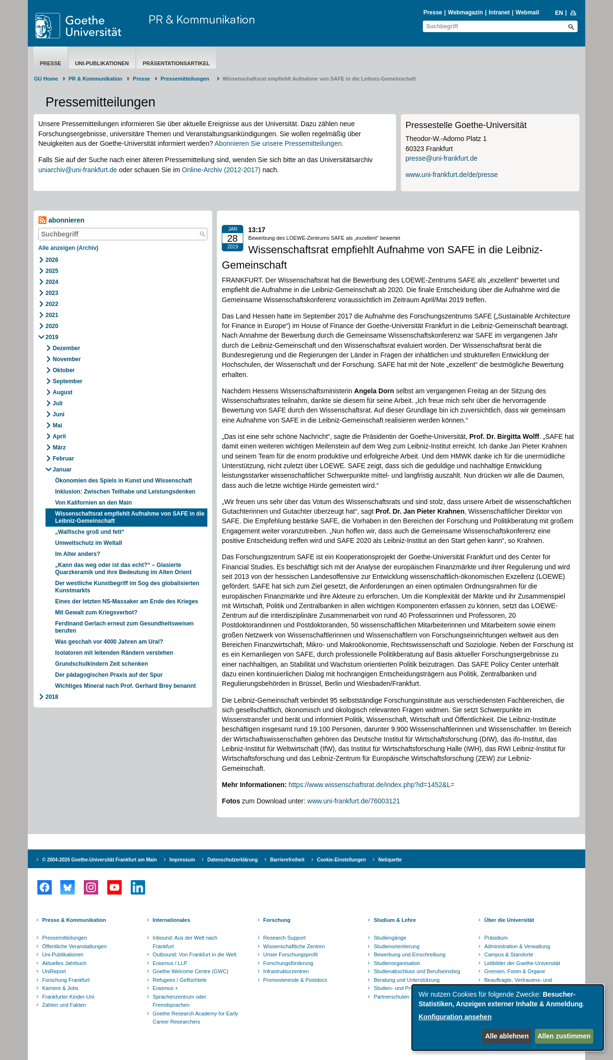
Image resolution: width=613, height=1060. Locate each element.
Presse (432, 12)
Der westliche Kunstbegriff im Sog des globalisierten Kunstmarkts (127, 587)
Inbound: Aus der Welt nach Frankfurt (185, 942)
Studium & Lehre (395, 920)
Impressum (182, 859)
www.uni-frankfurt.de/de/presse (452, 174)
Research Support (284, 938)
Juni (59, 414)
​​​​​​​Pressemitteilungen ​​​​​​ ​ (186, 79)
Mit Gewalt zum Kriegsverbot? (96, 612)
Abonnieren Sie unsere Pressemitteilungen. (279, 143)
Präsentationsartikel (176, 63)
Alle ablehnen (507, 1036)
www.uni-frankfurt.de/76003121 (353, 801)
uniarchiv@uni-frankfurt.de (77, 170)
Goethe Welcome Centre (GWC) (190, 971)
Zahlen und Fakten (64, 1005)
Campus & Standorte (508, 954)
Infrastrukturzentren (286, 971)
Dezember (66, 348)
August (62, 392)
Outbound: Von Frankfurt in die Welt (195, 954)
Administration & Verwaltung (517, 946)
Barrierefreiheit (287, 859)
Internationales (171, 920)
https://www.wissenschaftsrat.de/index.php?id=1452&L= (372, 785)
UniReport (54, 971)
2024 (51, 282)
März (59, 447)
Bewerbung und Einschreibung (409, 954)
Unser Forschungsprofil (290, 954)
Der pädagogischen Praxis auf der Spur (109, 674)
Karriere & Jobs (60, 988)
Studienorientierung (396, 946)
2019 (51, 337)
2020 (51, 326)
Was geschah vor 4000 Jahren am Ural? (109, 641)
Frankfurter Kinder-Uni (68, 997)
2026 (51, 260)
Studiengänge (390, 938)
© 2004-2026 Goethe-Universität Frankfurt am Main (99, 859)
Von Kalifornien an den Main (93, 502)
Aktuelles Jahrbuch (64, 963)
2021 (51, 315)
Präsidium (496, 938)
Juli (58, 403)
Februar (63, 458)
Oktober (64, 370)
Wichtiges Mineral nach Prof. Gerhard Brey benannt (125, 686)
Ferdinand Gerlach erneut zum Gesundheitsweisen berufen (124, 627)
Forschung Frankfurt (66, 980)
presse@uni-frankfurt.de (441, 158)
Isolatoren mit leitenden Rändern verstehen (114, 652)
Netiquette (390, 859)
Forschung (277, 920)
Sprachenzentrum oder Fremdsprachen (179, 1001)
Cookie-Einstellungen (341, 859)
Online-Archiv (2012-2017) (221, 170)
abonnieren (61, 220)
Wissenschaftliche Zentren (294, 946)
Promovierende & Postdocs (295, 980)
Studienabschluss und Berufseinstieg (417, 971)
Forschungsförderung (288, 963)
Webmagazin (465, 12)
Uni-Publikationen (102, 63)
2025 (51, 271)
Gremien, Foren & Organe (514, 971)
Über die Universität (509, 920)
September (67, 381)
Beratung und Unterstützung (407, 980)
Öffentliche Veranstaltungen (74, 946)
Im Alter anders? (77, 554)
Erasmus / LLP (170, 963)
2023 (51, 293)
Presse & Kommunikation (74, 920)
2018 (51, 697)
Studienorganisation (397, 963)
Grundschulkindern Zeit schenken (102, 663)
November (67, 359)
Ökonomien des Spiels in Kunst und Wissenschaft (123, 480)
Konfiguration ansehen (455, 1017)
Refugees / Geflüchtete (180, 980)
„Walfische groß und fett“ (90, 532)
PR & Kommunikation (201, 19)
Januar (62, 469)
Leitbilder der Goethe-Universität (522, 963)
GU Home (46, 79)
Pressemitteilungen (64, 938)
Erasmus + (165, 988)
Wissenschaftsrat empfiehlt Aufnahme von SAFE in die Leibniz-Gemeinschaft (129, 517)
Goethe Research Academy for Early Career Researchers (195, 1018)
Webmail (527, 12)
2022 (51, 304)
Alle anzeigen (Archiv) (68, 248)
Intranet (499, 12)
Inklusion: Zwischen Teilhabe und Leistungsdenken (125, 491)
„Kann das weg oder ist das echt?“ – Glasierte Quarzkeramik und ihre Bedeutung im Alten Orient (124, 569)
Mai (57, 425)
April (59, 436)
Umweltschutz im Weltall (88, 543)
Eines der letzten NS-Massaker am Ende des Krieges (126, 601)
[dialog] (507, 1017)
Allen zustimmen (563, 1036)
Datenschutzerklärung (232, 859)
